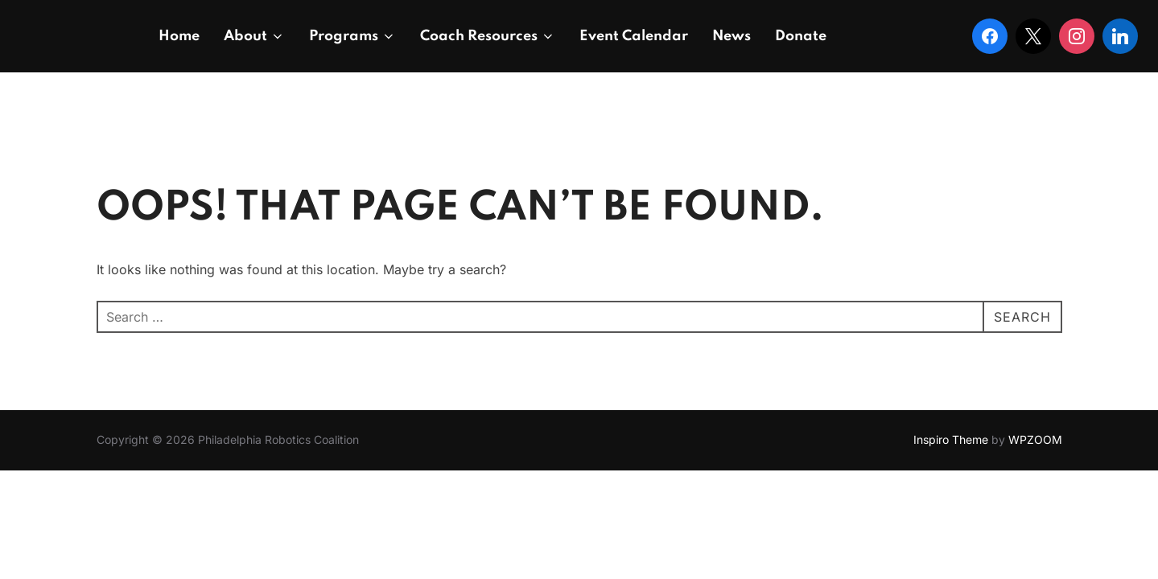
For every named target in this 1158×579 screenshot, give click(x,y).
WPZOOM (1035, 439)
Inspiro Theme (950, 439)
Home (179, 36)
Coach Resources (487, 36)
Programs (352, 36)
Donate (800, 36)
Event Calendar (633, 36)
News (731, 36)
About (254, 36)
